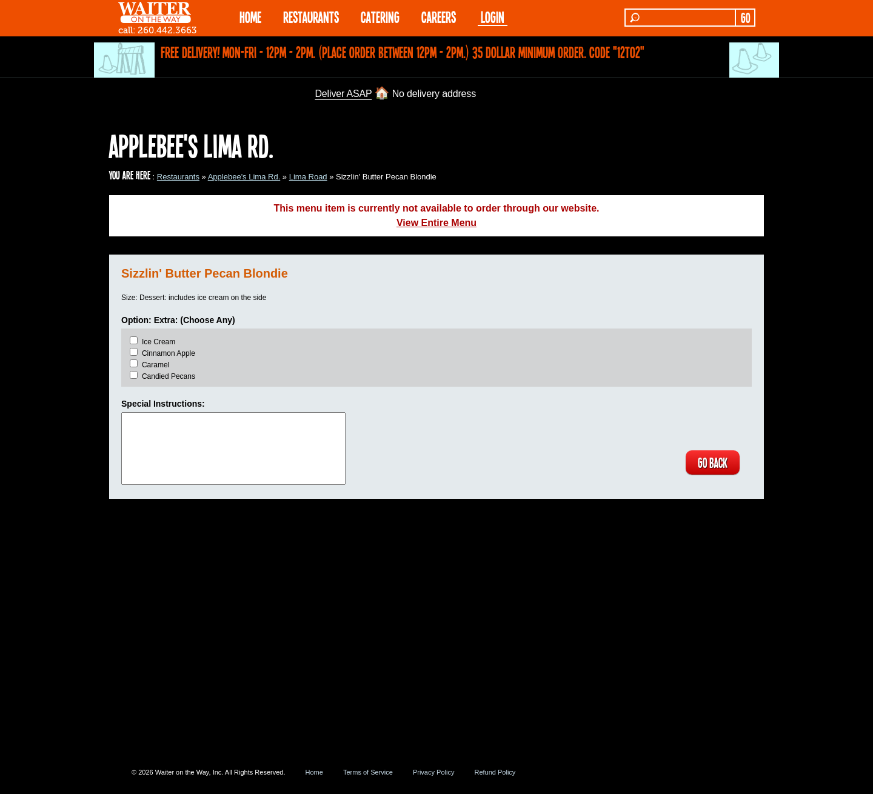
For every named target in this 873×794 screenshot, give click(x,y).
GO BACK (713, 462)
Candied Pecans (168, 376)
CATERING (380, 17)
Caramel (155, 365)
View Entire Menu (436, 223)
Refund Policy (494, 772)
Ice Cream (158, 342)
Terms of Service (368, 772)
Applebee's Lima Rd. (244, 176)
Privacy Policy (433, 772)
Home (314, 772)
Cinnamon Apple (168, 353)
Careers (438, 17)
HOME (250, 17)
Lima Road (308, 176)
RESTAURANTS (311, 17)
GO (745, 17)
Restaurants (178, 176)
